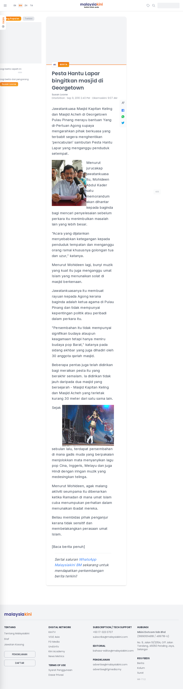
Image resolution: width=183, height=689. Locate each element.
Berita (140, 663)
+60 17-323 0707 (103, 632)
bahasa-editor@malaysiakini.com (113, 650)
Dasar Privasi (56, 675)
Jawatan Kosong (14, 644)
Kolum (141, 668)
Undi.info (54, 646)
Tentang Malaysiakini (16, 633)
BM (20, 5)
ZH (26, 5)
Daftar (19, 663)
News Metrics (56, 656)
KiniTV (52, 632)
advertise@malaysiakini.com (110, 664)
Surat (140, 673)
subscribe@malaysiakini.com (110, 637)
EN (15, 5)
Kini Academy (57, 651)
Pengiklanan (19, 654)
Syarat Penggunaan (60, 670)
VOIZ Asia (54, 637)
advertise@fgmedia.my (107, 669)
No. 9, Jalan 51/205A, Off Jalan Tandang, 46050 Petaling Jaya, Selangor (155, 646)
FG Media (54, 641)
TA (31, 5)
